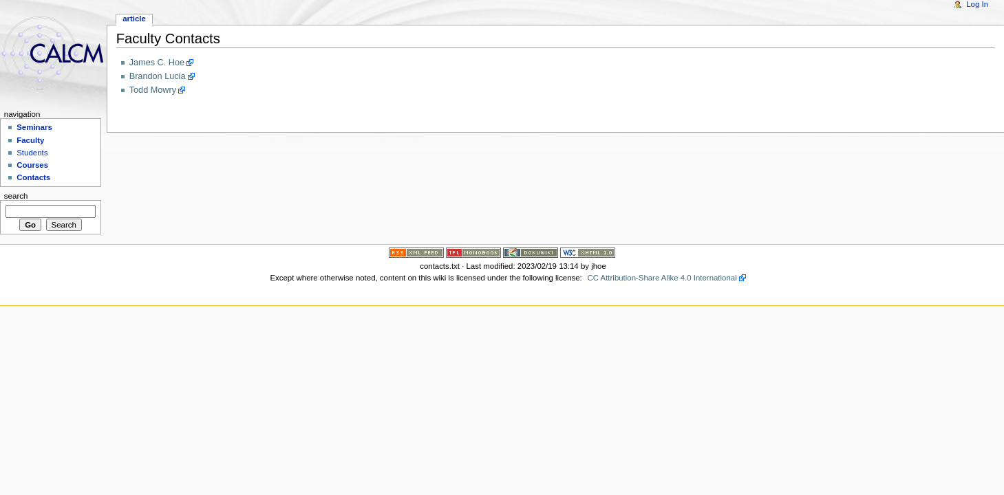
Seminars (34, 127)
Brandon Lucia (157, 76)
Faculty (30, 140)
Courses (32, 165)
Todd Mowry (152, 90)
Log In (977, 4)
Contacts (33, 177)
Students (32, 152)
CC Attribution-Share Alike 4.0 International (662, 278)
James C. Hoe (156, 62)
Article (134, 18)
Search (16, 196)
